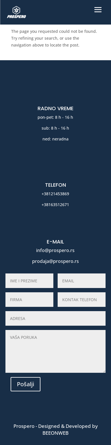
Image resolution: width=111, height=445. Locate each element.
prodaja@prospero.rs (55, 261)
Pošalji (25, 384)
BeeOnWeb (55, 433)
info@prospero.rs (55, 250)
